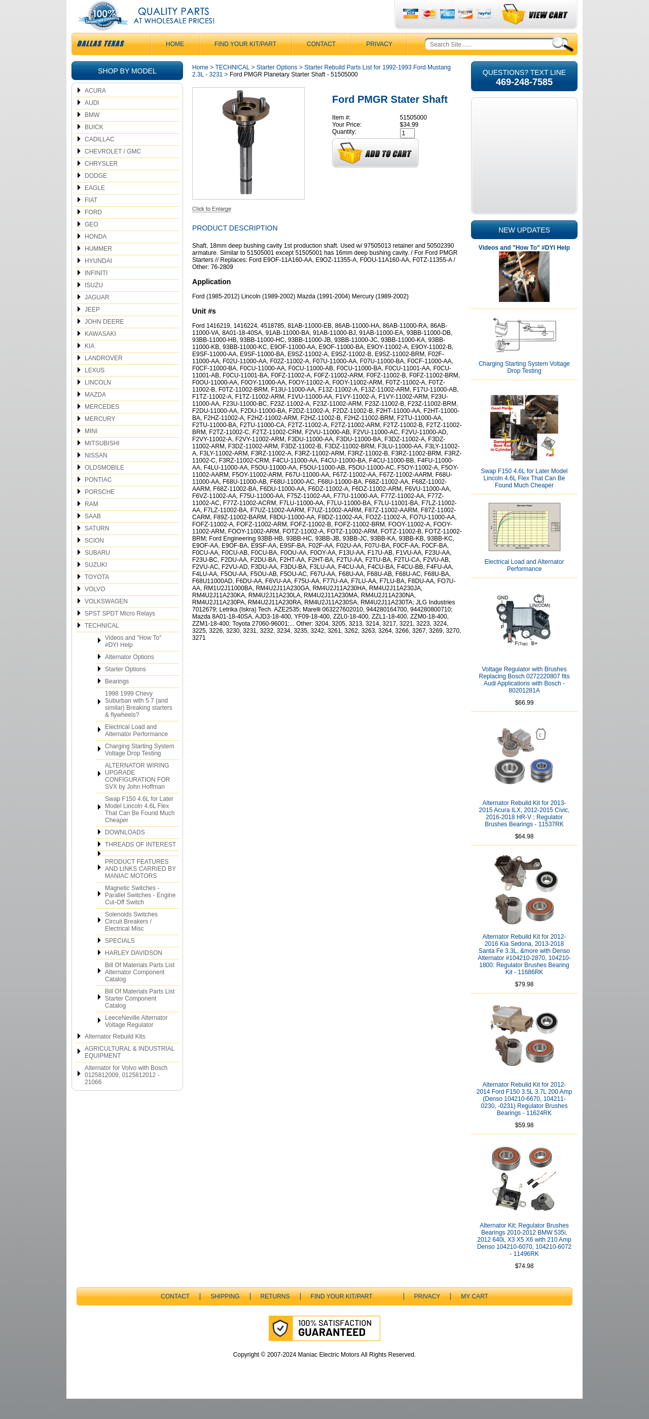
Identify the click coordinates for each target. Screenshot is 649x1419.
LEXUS (94, 390)
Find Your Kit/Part (245, 64)
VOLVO (95, 609)
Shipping (224, 1316)
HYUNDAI (98, 281)
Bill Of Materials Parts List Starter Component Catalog (139, 1018)
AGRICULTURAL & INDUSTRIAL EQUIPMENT (129, 1072)
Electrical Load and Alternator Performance (136, 751)
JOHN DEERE (104, 342)
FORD (93, 232)
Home (200, 87)
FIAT (91, 220)
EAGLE (95, 208)
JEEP (92, 329)
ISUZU (94, 305)
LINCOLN (98, 402)
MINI (91, 451)
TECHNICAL (102, 645)
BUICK (94, 147)
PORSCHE (100, 512)
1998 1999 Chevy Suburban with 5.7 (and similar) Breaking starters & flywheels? (138, 724)
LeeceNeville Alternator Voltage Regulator (136, 1041)
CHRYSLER (101, 183)
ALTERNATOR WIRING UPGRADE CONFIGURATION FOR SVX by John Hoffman (137, 796)
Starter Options (125, 689)
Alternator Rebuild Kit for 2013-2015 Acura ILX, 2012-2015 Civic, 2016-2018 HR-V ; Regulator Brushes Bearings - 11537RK (524, 834)
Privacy (379, 64)
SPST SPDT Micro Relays (120, 633)
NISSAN (96, 475)
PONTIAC (98, 500)
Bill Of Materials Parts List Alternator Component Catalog (139, 992)
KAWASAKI (100, 354)
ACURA (95, 110)
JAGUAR (97, 317)
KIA (89, 366)
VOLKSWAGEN (106, 621)
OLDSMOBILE (104, 487)
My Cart (474, 1316)
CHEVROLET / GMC (113, 171)
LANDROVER (104, 378)
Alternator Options (129, 677)
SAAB (93, 536)
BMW (92, 135)
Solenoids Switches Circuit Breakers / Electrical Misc (131, 941)
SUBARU (97, 573)
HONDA (95, 256)
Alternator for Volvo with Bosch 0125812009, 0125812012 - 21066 (126, 1095)
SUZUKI (96, 585)
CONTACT (321, 64)
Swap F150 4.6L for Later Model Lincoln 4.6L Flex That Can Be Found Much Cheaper (139, 830)
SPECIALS (120, 961)
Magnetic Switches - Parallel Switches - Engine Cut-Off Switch (140, 915)
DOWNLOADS (125, 852)
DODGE (96, 196)
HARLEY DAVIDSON (133, 973)
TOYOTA (97, 597)
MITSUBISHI (102, 463)
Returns (275, 1316)
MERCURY (100, 439)
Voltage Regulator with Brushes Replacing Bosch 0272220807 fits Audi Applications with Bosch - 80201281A (524, 700)
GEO (91, 244)
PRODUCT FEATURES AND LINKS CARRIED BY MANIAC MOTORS (140, 889)
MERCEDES (102, 427)
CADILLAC (100, 159)
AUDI (92, 123)
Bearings (117, 701)
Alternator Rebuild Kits (115, 1056)
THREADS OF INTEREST (140, 864)
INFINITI (96, 293)
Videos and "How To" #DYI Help (133, 662)
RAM (91, 524)
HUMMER (98, 269)
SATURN (97, 548)
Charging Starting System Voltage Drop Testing (139, 770)
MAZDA (95, 414)
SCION (94, 560)
